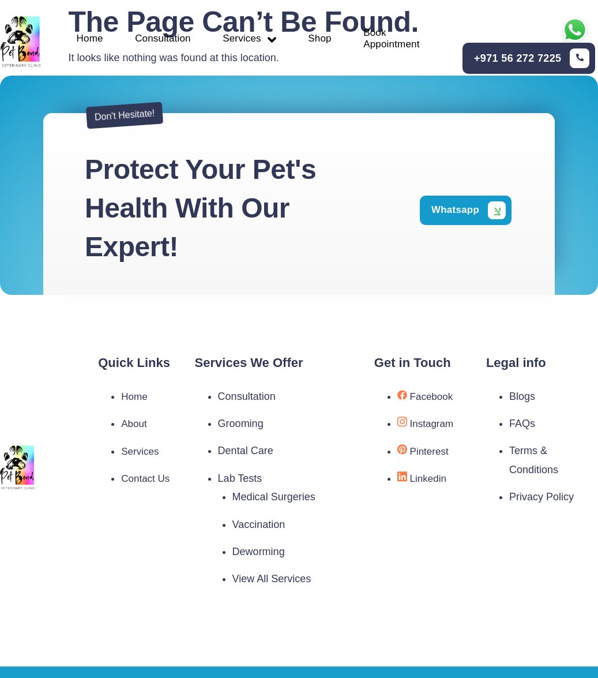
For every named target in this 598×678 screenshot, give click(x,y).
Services (254, 39)
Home (87, 40)
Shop (328, 40)
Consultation (165, 40)
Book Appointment (404, 40)
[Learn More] (532, 59)
